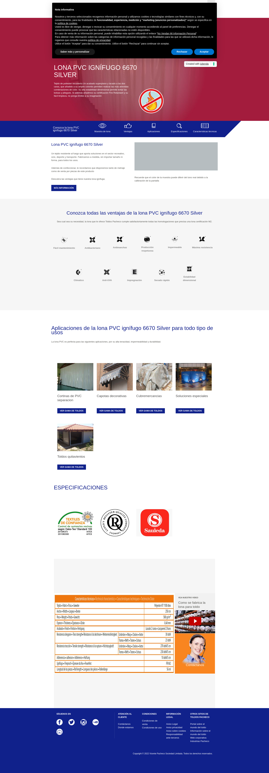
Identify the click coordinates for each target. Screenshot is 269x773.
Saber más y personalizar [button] (74, 51)
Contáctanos (124, 724)
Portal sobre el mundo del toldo (198, 726)
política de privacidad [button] (99, 40)
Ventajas (128, 128)
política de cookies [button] (67, 23)
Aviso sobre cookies (176, 731)
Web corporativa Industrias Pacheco (199, 739)
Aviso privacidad (174, 727)
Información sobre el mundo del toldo (200, 733)
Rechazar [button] (182, 51)
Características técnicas (205, 128)
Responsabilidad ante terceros (174, 736)
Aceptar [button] (204, 51)
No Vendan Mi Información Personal (176, 33)
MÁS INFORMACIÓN (64, 188)
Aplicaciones (153, 128)
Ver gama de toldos (71, 411)
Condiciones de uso (152, 727)
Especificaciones (179, 128)
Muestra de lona (102, 128)
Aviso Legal (172, 724)
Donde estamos (126, 727)
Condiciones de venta (149, 722)
